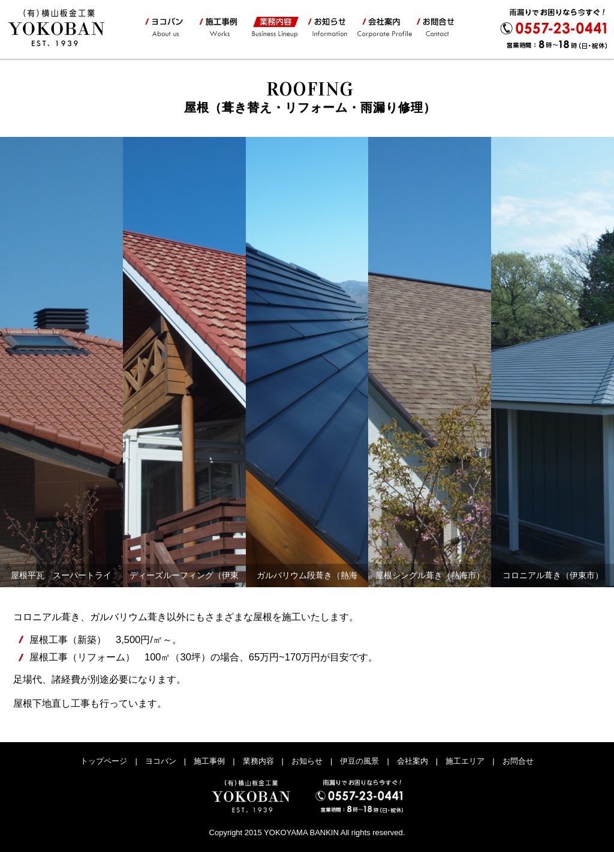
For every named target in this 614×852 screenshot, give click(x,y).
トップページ (103, 761)
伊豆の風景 (359, 761)
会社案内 (383, 27)
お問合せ (438, 27)
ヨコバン (165, 27)
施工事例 (217, 27)
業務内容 (274, 27)
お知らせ (327, 27)
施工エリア (465, 761)
